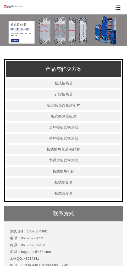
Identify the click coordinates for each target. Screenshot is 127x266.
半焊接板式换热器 (63, 138)
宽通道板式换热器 (63, 160)
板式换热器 (63, 83)
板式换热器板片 (63, 116)
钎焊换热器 (63, 94)
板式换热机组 (64, 171)
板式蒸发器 (63, 193)
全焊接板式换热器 (63, 127)
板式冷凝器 (63, 182)
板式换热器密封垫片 (63, 105)
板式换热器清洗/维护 (64, 149)
